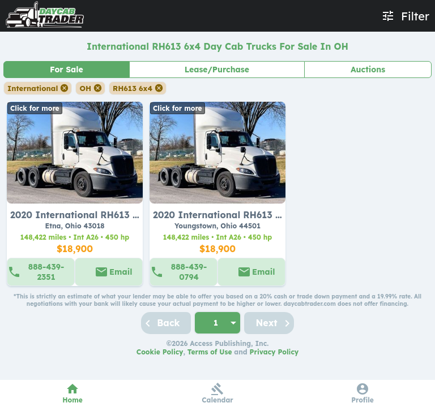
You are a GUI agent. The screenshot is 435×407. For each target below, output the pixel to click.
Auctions (368, 69)
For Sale (66, 69)
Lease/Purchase (217, 69)
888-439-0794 (189, 272)
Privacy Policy (274, 352)
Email (120, 272)
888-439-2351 (46, 272)
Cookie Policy (160, 352)
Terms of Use (209, 352)
